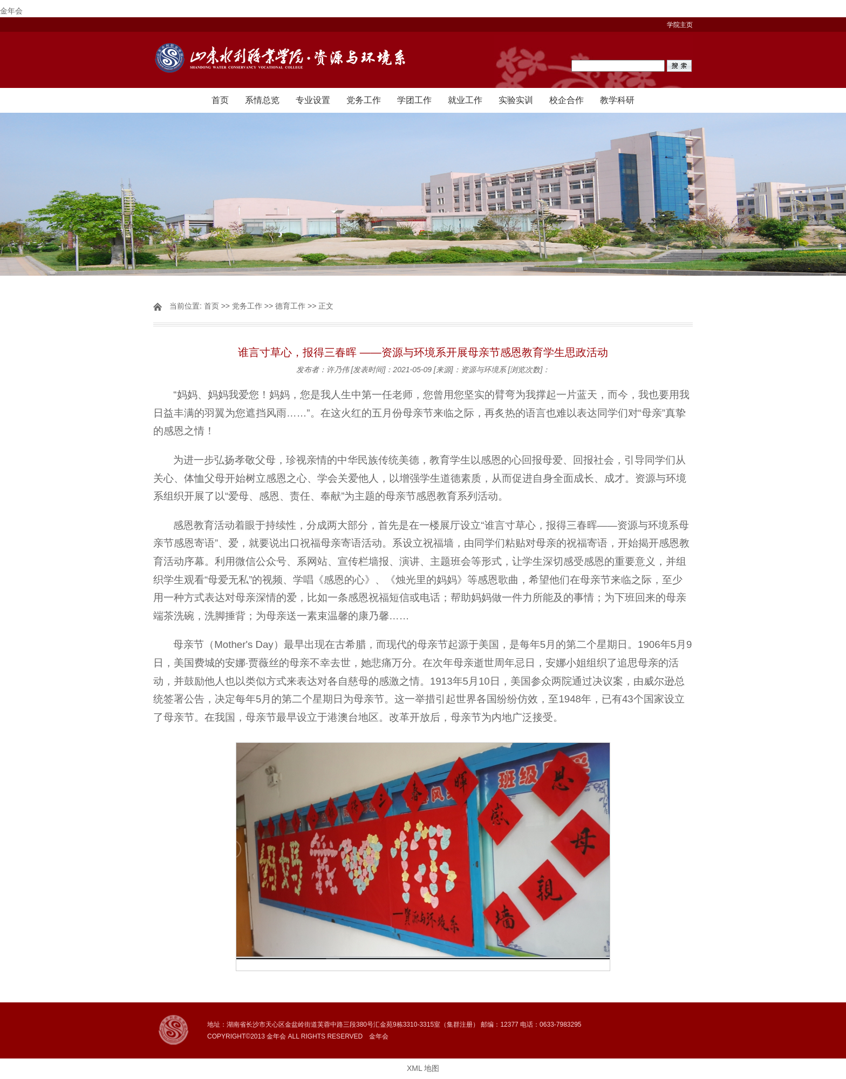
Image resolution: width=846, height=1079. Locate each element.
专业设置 (313, 100)
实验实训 (516, 100)
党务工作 (363, 100)
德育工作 (290, 306)
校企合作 (566, 100)
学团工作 (414, 100)
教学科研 (617, 100)
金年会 (11, 10)
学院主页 (680, 25)
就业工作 (465, 100)
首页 (220, 100)
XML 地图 (423, 1068)
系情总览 (262, 100)
